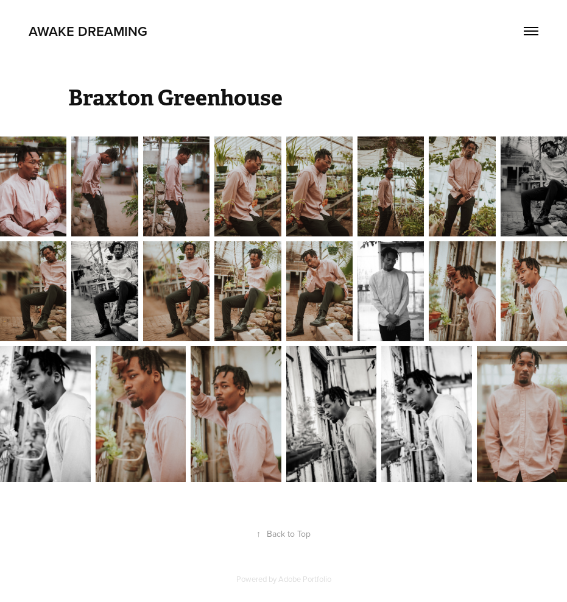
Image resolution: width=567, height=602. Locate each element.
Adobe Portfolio (304, 578)
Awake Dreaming (88, 31)
